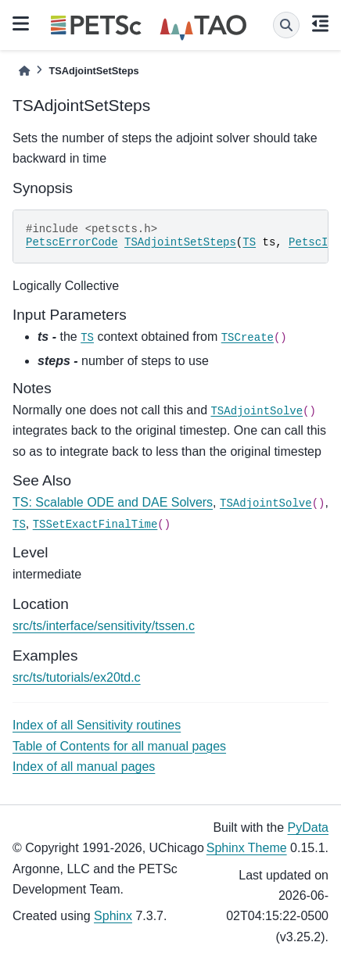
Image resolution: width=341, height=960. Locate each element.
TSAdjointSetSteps (180, 242)
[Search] (286, 25)
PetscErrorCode (72, 242)
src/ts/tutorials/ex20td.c (77, 677)
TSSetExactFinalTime (95, 524)
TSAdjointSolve (256, 411)
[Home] (24, 71)
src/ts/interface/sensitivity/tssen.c (104, 625)
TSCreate (247, 337)
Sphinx (113, 915)
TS (249, 242)
